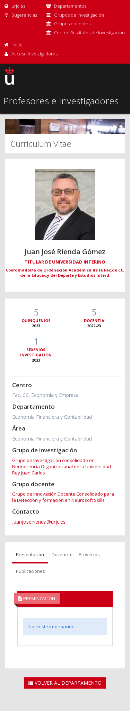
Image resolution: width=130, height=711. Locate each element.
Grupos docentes (72, 23)
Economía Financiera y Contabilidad (52, 417)
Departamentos (70, 6)
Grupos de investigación (79, 15)
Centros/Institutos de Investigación (89, 32)
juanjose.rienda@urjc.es (39, 521)
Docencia (61, 554)
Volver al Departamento (65, 682)
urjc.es (14, 6)
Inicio (17, 45)
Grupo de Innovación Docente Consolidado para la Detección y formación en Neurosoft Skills (63, 497)
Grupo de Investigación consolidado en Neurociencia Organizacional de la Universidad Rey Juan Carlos (61, 466)
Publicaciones (30, 571)
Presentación (30, 554)
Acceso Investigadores (34, 54)
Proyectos (89, 554)
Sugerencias (20, 15)
